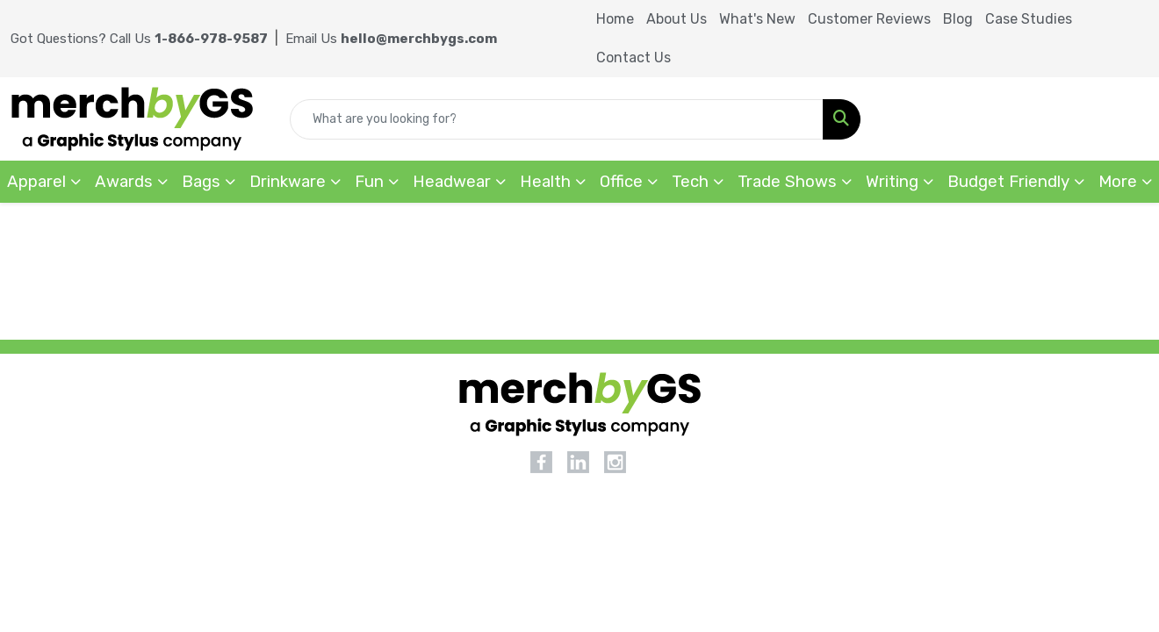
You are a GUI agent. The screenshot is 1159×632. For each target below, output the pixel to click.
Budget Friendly (1008, 181)
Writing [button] (892, 181)
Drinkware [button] (287, 181)
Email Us (391, 39)
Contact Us (633, 57)
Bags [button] (201, 181)
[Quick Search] (557, 119)
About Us (676, 19)
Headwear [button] (452, 181)
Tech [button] (690, 181)
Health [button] (545, 181)
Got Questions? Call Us (139, 39)
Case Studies (1028, 19)
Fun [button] (369, 181)
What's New (757, 19)
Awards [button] (124, 181)
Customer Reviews (869, 19)
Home (615, 19)
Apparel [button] (36, 181)
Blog (958, 19)
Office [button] (621, 181)
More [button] (1117, 181)
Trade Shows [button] (787, 181)
